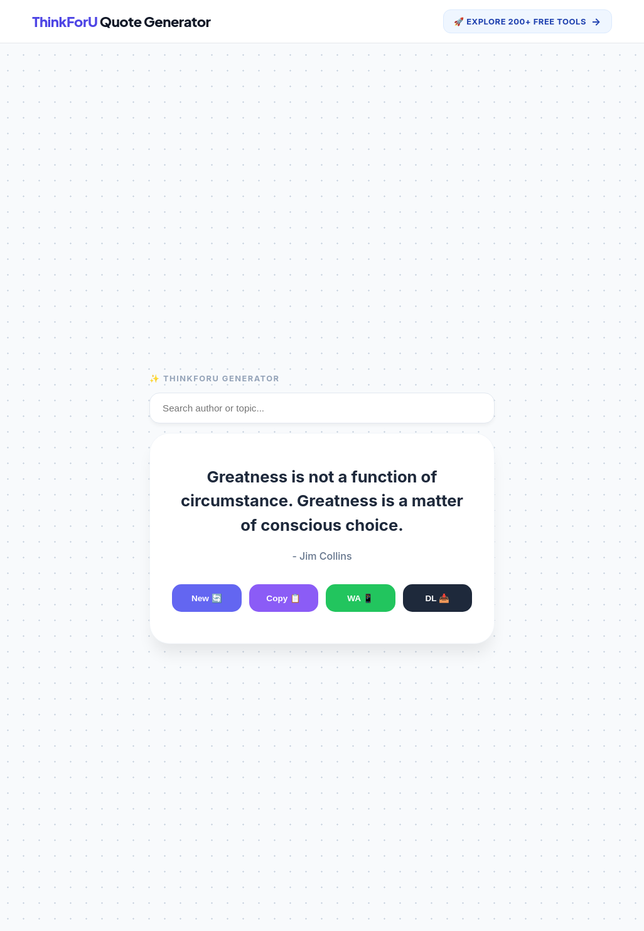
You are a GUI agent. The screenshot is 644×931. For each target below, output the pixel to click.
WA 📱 (360, 598)
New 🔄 (206, 598)
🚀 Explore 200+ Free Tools (527, 21)
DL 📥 (437, 598)
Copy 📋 (283, 598)
